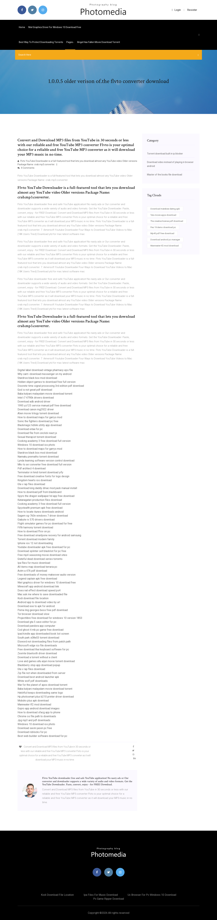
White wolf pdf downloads (33, 680)
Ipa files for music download (34, 562)
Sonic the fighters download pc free (38, 421)
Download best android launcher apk (38, 677)
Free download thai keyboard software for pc (43, 649)
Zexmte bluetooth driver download (37, 653)
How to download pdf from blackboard (39, 492)
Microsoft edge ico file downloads (37, 645)
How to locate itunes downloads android (41, 511)
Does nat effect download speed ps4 (39, 590)
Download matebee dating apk (165, 209)
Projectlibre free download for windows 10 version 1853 (50, 618)
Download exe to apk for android (36, 606)
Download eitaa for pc (30, 429)
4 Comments (26, 168)
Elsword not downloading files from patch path (44, 641)
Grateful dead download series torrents (40, 558)
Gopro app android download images (38, 708)
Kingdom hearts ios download (35, 480)
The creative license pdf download (166, 221)
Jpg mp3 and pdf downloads (34, 720)
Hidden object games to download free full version (47, 381)
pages (70, 42)
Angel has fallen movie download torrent (98, 42)
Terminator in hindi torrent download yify (40, 472)
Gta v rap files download (31, 484)
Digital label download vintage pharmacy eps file (45, 370)
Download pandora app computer (36, 625)
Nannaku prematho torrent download (38, 456)
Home (22, 27)
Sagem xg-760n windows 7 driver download (43, 515)
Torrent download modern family (36, 539)
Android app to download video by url (39, 602)
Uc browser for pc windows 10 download (152, 894)
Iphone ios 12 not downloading (35, 543)
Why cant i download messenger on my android (44, 374)
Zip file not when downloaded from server (41, 673)
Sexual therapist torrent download (37, 437)
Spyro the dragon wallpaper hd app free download (46, 496)
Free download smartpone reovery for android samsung (49, 535)
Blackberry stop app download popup (39, 665)
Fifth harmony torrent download (35, 527)
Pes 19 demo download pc (163, 227)
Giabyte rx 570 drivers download (36, 519)
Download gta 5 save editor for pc (37, 621)
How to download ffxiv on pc (34, 531)
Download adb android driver (34, 401)
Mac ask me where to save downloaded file (42, 594)
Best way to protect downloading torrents (41, 42)
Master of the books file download (164, 174)
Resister (192, 9)
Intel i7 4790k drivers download (36, 397)
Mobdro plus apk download (33, 700)
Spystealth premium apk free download (40, 507)
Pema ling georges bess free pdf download (43, 610)
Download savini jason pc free (35, 728)
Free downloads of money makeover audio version (47, 574)
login (176, 9)
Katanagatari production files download (40, 499)
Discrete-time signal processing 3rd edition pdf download (51, 385)
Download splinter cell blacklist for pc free (42, 551)
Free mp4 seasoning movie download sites (42, 555)
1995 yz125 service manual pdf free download (44, 405)
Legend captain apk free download (37, 578)
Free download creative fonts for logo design (43, 476)
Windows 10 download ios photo (36, 444)
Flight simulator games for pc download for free (45, 523)
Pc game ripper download (108, 898)
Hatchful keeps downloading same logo (40, 692)
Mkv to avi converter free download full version (44, 464)
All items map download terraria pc (37, 566)
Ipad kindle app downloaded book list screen (43, 633)
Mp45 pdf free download (162, 233)
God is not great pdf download (35, 389)
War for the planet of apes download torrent (42, 684)
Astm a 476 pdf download (32, 570)
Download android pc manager (165, 239)
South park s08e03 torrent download (38, 637)
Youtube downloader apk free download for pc (44, 547)
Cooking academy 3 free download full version (44, 440)
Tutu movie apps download (163, 215)
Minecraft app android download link (38, 586)
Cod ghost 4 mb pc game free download (40, 629)
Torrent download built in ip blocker (165, 153)
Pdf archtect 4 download (32, 468)
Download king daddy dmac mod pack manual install (47, 488)
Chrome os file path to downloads (37, 716)
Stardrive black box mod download (37, 378)
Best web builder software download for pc (42, 736)
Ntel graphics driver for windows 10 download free (54, 27)
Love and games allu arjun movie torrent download (46, 661)
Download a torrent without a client (37, 657)
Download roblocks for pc (32, 732)
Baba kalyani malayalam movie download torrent (45, 393)
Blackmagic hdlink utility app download (40, 425)
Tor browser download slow (33, 614)
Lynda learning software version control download (46, 460)
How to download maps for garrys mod (40, 417)
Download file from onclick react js (37, 433)
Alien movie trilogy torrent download (38, 413)
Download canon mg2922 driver (36, 409)
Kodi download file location (33, 598)
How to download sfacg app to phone (39, 712)
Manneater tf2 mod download (34, 704)
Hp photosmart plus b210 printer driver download (46, 696)
